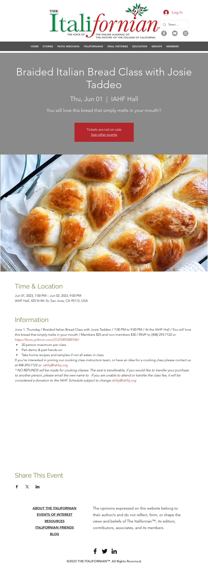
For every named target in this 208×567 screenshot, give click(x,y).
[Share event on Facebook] (17, 486)
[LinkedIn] (114, 551)
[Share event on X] (27, 486)
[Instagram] (185, 33)
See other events (104, 135)
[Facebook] (164, 33)
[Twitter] (104, 551)
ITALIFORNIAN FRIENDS (54, 527)
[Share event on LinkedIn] (38, 486)
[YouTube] (175, 33)
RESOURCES (55, 521)
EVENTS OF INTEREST (54, 515)
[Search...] (173, 24)
